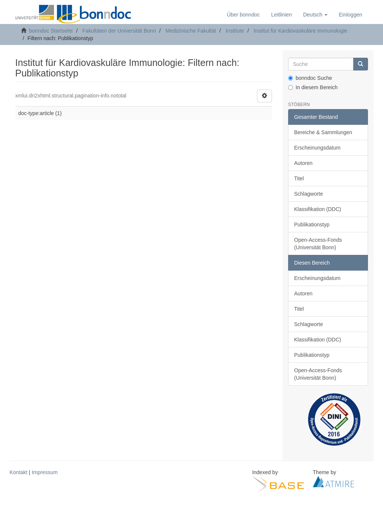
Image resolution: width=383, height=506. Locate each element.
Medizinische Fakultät (190, 31)
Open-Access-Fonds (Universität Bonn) (318, 243)
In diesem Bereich (313, 87)
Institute (234, 31)
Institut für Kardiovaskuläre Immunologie (300, 31)
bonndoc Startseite (51, 31)
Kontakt (18, 472)
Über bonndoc (243, 15)
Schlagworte (308, 194)
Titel (299, 178)
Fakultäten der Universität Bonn (119, 31)
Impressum (44, 472)
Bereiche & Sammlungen (323, 132)
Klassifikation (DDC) (317, 209)
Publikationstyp (311, 225)
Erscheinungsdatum (317, 148)
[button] (315, 14)
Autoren (303, 163)
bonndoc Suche (310, 78)
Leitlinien (281, 15)
